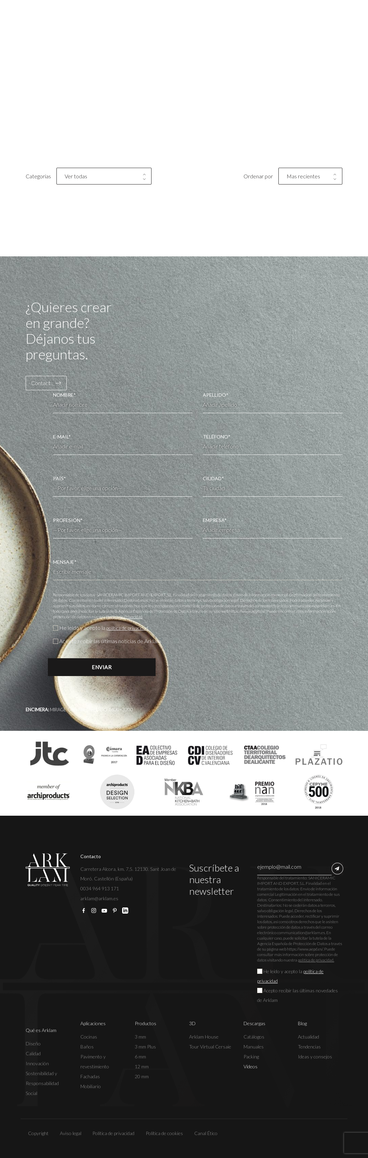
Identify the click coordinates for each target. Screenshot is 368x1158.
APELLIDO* (272, 402)
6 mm (140, 1056)
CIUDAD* (272, 486)
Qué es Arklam (41, 1030)
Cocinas (88, 1037)
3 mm (140, 1037)
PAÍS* (123, 483)
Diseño (33, 1043)
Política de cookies (162, 1133)
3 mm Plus (145, 1046)
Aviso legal (68, 1133)
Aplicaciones (93, 1023)
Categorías (38, 176)
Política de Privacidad (124, 616)
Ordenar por (258, 176)
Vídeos (251, 1066)
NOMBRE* (123, 402)
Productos (145, 1023)
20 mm (142, 1076)
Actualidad (308, 1037)
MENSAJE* (197, 569)
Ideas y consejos (315, 1056)
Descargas (254, 1023)
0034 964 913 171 (99, 888)
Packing (251, 1056)
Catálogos (254, 1037)
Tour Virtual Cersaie (210, 1046)
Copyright (36, 1133)
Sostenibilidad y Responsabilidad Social (42, 1083)
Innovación (37, 1063)
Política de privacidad (111, 1133)
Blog (302, 1023)
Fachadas (90, 1076)
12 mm (142, 1066)
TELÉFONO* (272, 444)
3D (192, 1023)
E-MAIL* (123, 444)
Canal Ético (203, 1133)
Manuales (254, 1046)
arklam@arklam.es (99, 898)
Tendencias (309, 1046)
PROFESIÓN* (123, 525)
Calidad (33, 1053)
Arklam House (204, 1037)
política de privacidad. (316, 960)
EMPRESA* (272, 527)
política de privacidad (131, 627)
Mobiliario (90, 1086)
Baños (87, 1046)
